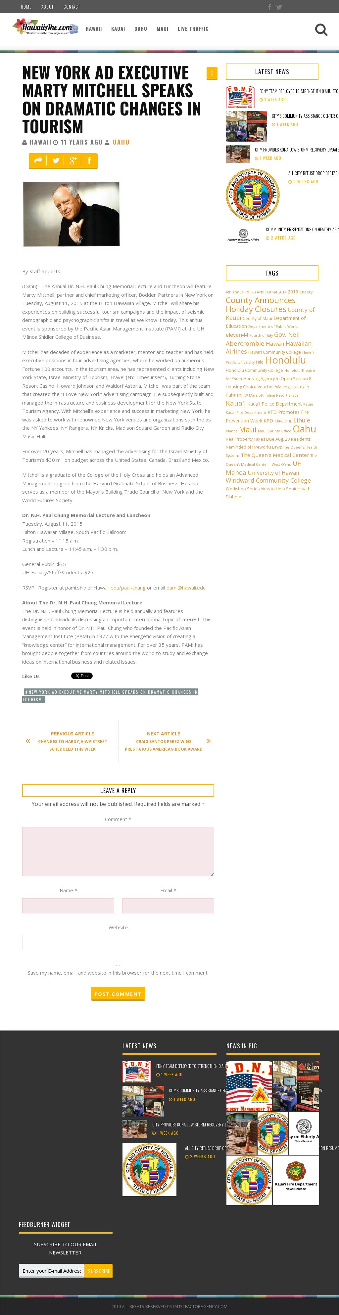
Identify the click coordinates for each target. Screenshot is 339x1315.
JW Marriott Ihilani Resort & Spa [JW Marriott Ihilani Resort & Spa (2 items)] (271, 395)
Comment (118, 819)
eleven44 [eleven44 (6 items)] (237, 334)
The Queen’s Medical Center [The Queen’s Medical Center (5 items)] (275, 455)
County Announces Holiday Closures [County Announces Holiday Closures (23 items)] (261, 304)
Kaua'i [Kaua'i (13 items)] (236, 403)
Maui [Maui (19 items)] (248, 429)
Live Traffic (193, 28)
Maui (163, 28)
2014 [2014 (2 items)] (282, 292)
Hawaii (94, 28)
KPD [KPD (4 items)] (268, 420)
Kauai (118, 28)
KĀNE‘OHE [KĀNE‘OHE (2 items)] (283, 421)
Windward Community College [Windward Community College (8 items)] (268, 480)
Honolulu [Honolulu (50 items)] (285, 360)
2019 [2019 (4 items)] (293, 291)
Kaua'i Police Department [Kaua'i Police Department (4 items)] (274, 404)
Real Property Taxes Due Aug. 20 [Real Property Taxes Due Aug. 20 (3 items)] (258, 439)
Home (26, 6)
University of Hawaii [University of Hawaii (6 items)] (273, 472)
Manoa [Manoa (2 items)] (232, 431)
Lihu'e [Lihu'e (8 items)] (301, 420)
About (47, 6)
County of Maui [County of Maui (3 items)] (257, 318)
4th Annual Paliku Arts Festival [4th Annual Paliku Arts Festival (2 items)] (251, 292)
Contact (72, 6)
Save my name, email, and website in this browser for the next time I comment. (118, 972)
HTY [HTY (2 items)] (301, 387)
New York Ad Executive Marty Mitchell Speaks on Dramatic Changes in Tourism (111, 99)
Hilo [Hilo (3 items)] (260, 362)
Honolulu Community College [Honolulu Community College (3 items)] (254, 370)
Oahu (140, 28)
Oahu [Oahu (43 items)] (304, 428)
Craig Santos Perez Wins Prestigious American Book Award (164, 741)
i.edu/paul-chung (127, 587)
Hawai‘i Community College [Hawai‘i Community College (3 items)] (274, 352)
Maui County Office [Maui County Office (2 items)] (274, 431)
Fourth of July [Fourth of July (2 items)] (261, 335)
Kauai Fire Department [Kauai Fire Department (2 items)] (246, 412)
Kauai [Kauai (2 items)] (308, 404)
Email (168, 890)
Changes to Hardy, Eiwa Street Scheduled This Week (69, 741)
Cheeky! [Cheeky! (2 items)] (307, 292)
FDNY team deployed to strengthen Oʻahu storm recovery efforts (214, 1066)
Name (68, 890)
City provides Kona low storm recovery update (194, 1124)
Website (118, 927)
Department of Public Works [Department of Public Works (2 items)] (273, 326)
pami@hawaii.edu (186, 587)
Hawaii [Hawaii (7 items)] (275, 343)
